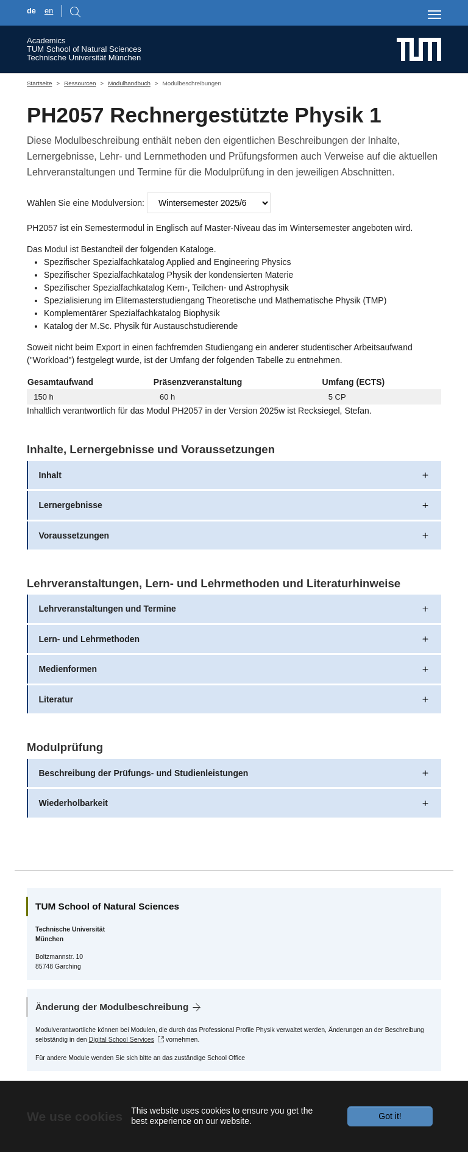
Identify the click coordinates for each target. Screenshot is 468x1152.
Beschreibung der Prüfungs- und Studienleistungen (144, 773)
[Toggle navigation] (434, 14)
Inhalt (50, 475)
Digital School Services (121, 1039)
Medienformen (68, 669)
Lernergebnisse (70, 505)
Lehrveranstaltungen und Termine (107, 608)
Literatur (56, 699)
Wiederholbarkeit (73, 803)
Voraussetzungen (74, 535)
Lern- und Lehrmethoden (89, 639)
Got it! (389, 1116)
